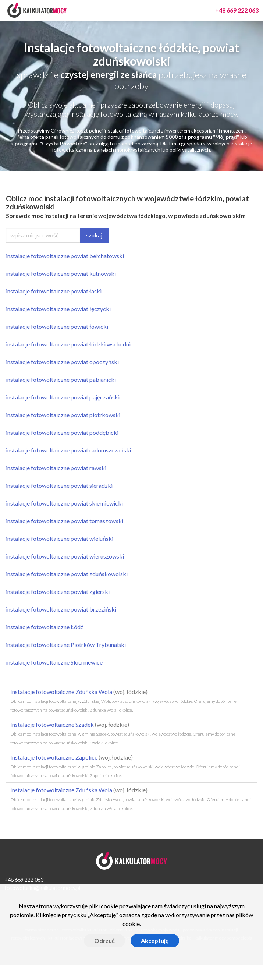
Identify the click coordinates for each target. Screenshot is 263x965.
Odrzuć (104, 940)
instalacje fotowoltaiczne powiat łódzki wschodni (68, 344)
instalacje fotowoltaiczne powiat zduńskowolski (67, 573)
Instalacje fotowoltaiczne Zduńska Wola (124, 700)
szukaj (94, 235)
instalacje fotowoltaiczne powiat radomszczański (68, 450)
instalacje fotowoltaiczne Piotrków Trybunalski (66, 644)
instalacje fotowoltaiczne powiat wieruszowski (65, 556)
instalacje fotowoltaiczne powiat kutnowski (61, 273)
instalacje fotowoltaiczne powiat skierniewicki (64, 503)
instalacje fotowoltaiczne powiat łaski (54, 291)
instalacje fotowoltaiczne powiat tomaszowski (64, 520)
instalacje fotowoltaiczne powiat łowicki (57, 326)
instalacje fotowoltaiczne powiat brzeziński (61, 609)
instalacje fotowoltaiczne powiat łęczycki (58, 308)
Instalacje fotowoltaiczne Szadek (124, 733)
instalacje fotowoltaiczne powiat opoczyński (62, 361)
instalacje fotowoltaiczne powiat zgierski (58, 591)
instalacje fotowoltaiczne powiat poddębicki (62, 432)
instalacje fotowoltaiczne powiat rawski (56, 467)
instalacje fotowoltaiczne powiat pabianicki (61, 379)
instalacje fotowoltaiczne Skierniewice (54, 662)
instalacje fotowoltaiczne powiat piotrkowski (63, 414)
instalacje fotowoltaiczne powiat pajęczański (63, 397)
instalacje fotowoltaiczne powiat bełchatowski (65, 255)
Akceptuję (155, 940)
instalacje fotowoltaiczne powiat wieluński (59, 538)
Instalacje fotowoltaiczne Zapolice (125, 766)
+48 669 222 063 (23, 880)
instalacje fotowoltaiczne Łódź (44, 626)
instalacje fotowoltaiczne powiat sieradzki (59, 485)
